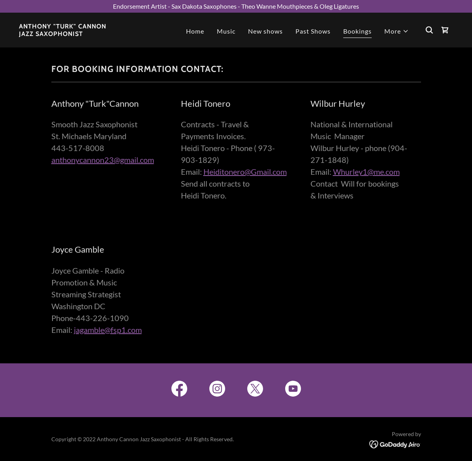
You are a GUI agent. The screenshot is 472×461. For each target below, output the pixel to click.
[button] (396, 31)
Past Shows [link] (313, 31)
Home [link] (195, 31)
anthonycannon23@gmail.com (102, 159)
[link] (62, 33)
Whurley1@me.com (366, 171)
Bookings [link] (357, 31)
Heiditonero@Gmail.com (245, 171)
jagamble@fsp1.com (108, 329)
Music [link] (226, 31)
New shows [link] (265, 31)
